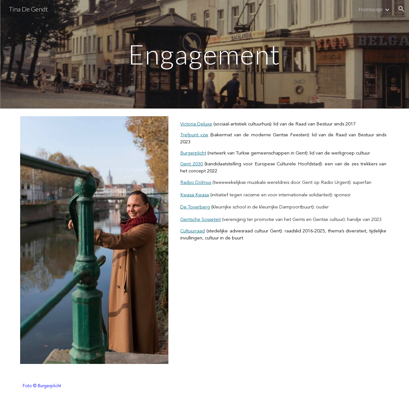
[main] (204, 54)
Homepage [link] (371, 9)
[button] (401, 9)
